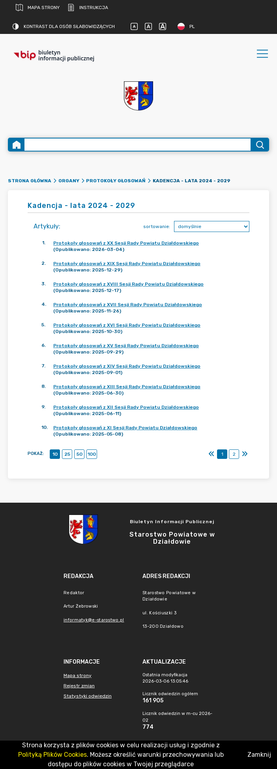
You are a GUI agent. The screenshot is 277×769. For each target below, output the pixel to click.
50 (79, 454)
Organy (68, 180)
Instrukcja (87, 7)
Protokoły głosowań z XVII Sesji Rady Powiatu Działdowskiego (127, 304)
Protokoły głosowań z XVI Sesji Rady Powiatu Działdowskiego (126, 325)
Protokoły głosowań (116, 180)
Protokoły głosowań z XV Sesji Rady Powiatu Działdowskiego (126, 345)
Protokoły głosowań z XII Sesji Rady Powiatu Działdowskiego (126, 407)
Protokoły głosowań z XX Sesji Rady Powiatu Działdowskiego (126, 243)
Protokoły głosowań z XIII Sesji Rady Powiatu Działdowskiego (126, 386)
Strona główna (29, 180)
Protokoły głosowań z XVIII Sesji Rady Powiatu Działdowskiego (128, 284)
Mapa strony (38, 7)
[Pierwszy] (211, 454)
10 (55, 454)
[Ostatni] (244, 454)
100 (92, 454)
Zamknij (259, 754)
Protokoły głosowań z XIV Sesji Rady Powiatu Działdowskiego (126, 366)
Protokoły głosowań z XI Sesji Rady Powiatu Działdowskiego (125, 427)
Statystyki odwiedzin (88, 696)
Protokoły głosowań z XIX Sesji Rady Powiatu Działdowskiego (126, 263)
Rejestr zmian (79, 686)
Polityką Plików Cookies (52, 754)
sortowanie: (156, 226)
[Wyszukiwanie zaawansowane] (137, 144)
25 (67, 454)
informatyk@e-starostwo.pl (94, 620)
